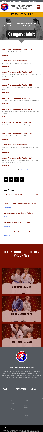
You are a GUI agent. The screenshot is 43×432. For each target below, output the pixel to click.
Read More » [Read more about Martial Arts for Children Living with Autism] (7, 207)
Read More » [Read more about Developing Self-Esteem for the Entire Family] (7, 198)
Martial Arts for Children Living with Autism (20, 204)
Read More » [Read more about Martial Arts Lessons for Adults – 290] (5, 128)
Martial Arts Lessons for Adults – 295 (17, 61)
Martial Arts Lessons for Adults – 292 (17, 98)
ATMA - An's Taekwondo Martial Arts (21, 7)
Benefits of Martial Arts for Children (17, 222)
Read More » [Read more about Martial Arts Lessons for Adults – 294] (5, 79)
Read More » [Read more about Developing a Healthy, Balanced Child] (7, 235)
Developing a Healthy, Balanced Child (18, 232)
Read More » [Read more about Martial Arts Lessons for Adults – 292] (5, 103)
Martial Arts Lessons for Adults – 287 (17, 158)
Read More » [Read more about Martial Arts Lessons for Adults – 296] (5, 55)
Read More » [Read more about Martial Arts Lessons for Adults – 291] (5, 117)
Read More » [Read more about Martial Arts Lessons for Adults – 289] (5, 139)
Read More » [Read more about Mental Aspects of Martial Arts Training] (7, 217)
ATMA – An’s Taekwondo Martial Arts (21, 367)
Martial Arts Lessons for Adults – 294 (17, 72)
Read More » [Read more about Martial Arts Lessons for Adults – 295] (5, 66)
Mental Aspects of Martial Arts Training (18, 213)
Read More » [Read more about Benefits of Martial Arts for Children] (7, 226)
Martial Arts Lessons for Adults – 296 (17, 50)
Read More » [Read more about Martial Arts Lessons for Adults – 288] (5, 152)
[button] (38, 7)
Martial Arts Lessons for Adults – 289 (17, 134)
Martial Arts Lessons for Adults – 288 (17, 145)
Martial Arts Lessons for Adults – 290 (17, 122)
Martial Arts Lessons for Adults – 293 (17, 85)
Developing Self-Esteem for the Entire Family (21, 194)
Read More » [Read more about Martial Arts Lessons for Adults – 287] (5, 165)
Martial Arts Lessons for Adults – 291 (17, 109)
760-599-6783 (32, 1)
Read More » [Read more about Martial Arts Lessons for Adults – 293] (5, 92)
